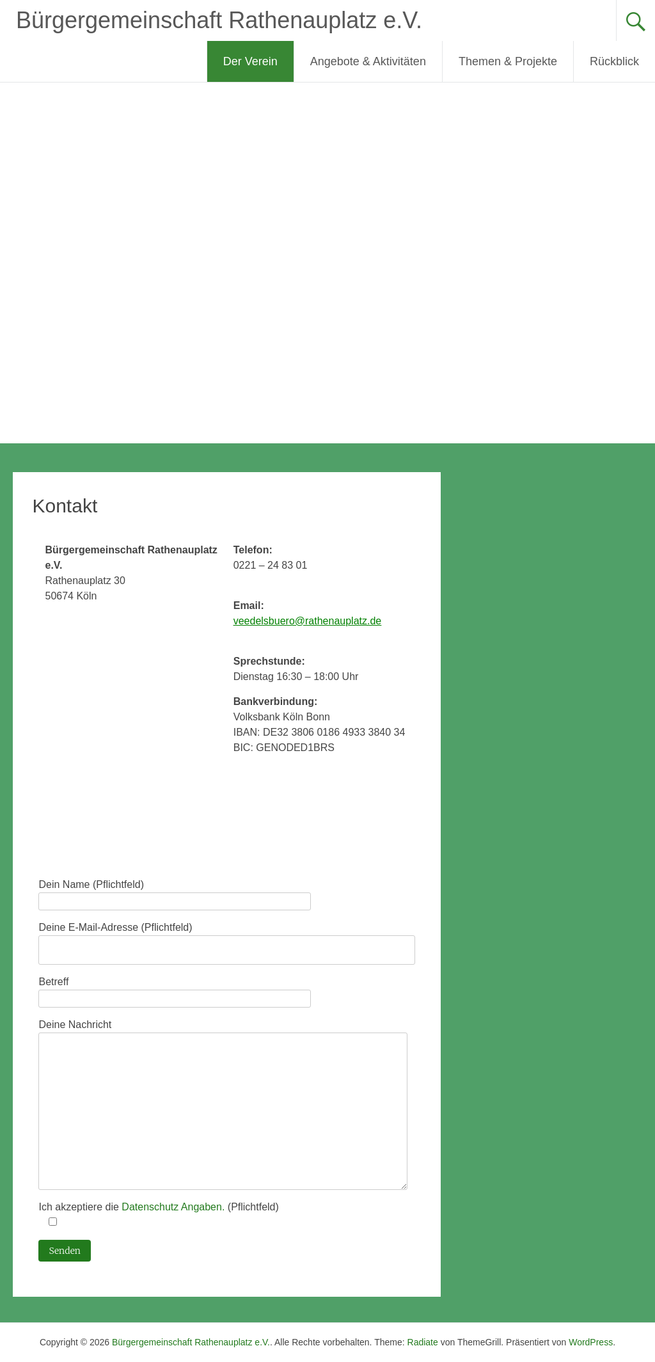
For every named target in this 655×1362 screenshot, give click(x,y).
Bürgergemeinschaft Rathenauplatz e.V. (219, 20)
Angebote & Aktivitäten (368, 61)
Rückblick (614, 61)
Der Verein (250, 61)
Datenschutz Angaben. (174, 1206)
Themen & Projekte (508, 61)
